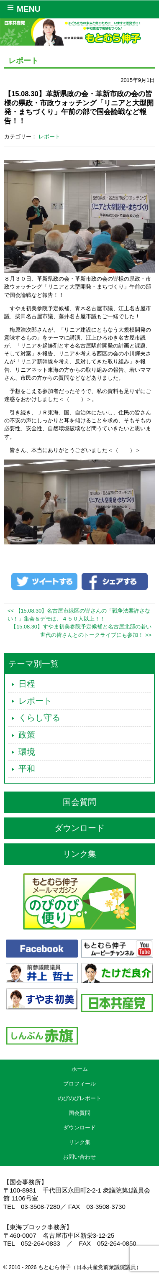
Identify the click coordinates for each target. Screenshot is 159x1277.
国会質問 (79, 802)
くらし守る (39, 717)
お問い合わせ (79, 1157)
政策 (26, 734)
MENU (22, 8)
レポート (49, 136)
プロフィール (79, 1083)
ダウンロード (79, 828)
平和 (26, 768)
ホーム (80, 1069)
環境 (26, 751)
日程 (26, 683)
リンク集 (79, 853)
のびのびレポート (79, 1098)
